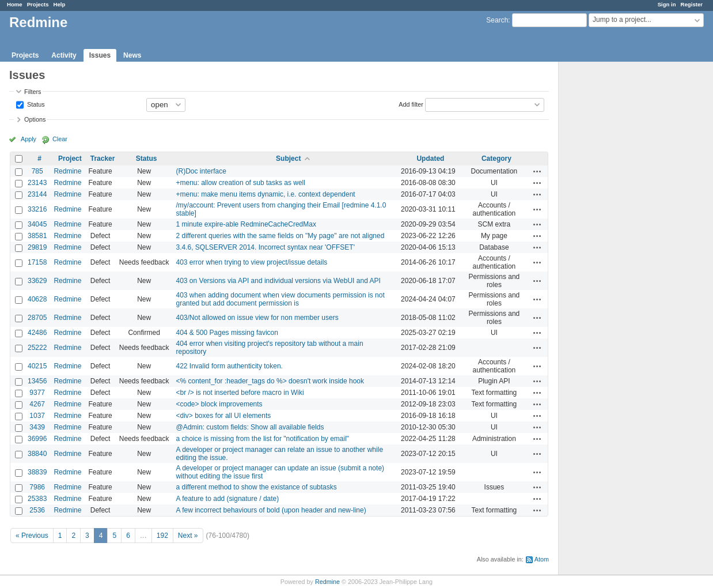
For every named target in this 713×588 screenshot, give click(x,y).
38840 (37, 454)
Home (14, 4)
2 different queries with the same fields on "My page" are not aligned (280, 236)
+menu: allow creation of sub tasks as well (240, 183)
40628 (37, 299)
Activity (63, 55)
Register (692, 4)
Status (35, 103)
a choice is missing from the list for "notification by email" (263, 439)
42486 (37, 333)
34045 (37, 224)
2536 (37, 510)
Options (34, 119)
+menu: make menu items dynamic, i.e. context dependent (265, 194)
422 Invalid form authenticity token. (229, 366)
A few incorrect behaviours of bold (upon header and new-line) (271, 510)
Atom (541, 559)
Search (497, 20)
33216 (37, 209)
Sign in (667, 4)
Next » (188, 536)
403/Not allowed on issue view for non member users (257, 318)
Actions (537, 171)
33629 (37, 281)
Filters (32, 91)
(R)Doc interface (201, 171)
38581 (37, 236)
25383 (37, 499)
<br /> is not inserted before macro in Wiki (240, 393)
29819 (37, 247)
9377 (37, 393)
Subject (288, 158)
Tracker (102, 158)
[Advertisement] (616, 243)
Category (496, 158)
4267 (37, 404)
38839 (37, 472)
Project (70, 158)
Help (60, 4)
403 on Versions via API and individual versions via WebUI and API (278, 281)
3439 (37, 427)
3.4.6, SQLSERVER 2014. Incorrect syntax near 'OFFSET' (265, 247)
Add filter (411, 103)
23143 (37, 183)
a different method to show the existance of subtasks (256, 487)
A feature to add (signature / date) (227, 499)
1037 (37, 416)
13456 (37, 381)
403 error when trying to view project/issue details (252, 262)
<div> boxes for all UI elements (223, 416)
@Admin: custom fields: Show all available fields (250, 427)
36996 (37, 439)
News (132, 55)
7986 (37, 487)
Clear (59, 138)
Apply (28, 138)
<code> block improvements (219, 404)
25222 (37, 348)
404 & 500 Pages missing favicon (227, 333)
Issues (100, 55)
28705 (37, 318)
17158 (37, 262)
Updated (430, 158)
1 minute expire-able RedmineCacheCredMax (246, 224)
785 (37, 171)
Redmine (67, 171)
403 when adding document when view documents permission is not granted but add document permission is (280, 299)
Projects (38, 4)
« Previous (32, 536)
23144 (37, 194)
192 (162, 536)
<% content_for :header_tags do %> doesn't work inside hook (270, 381)
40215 (37, 366)
